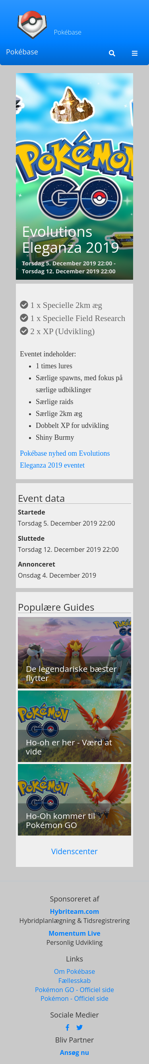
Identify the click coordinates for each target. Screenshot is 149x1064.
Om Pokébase (74, 971)
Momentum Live (74, 933)
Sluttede (31, 538)
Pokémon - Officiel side (74, 998)
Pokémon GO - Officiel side (74, 989)
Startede (31, 512)
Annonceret (36, 564)
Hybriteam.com (74, 911)
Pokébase (22, 51)
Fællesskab (74, 980)
